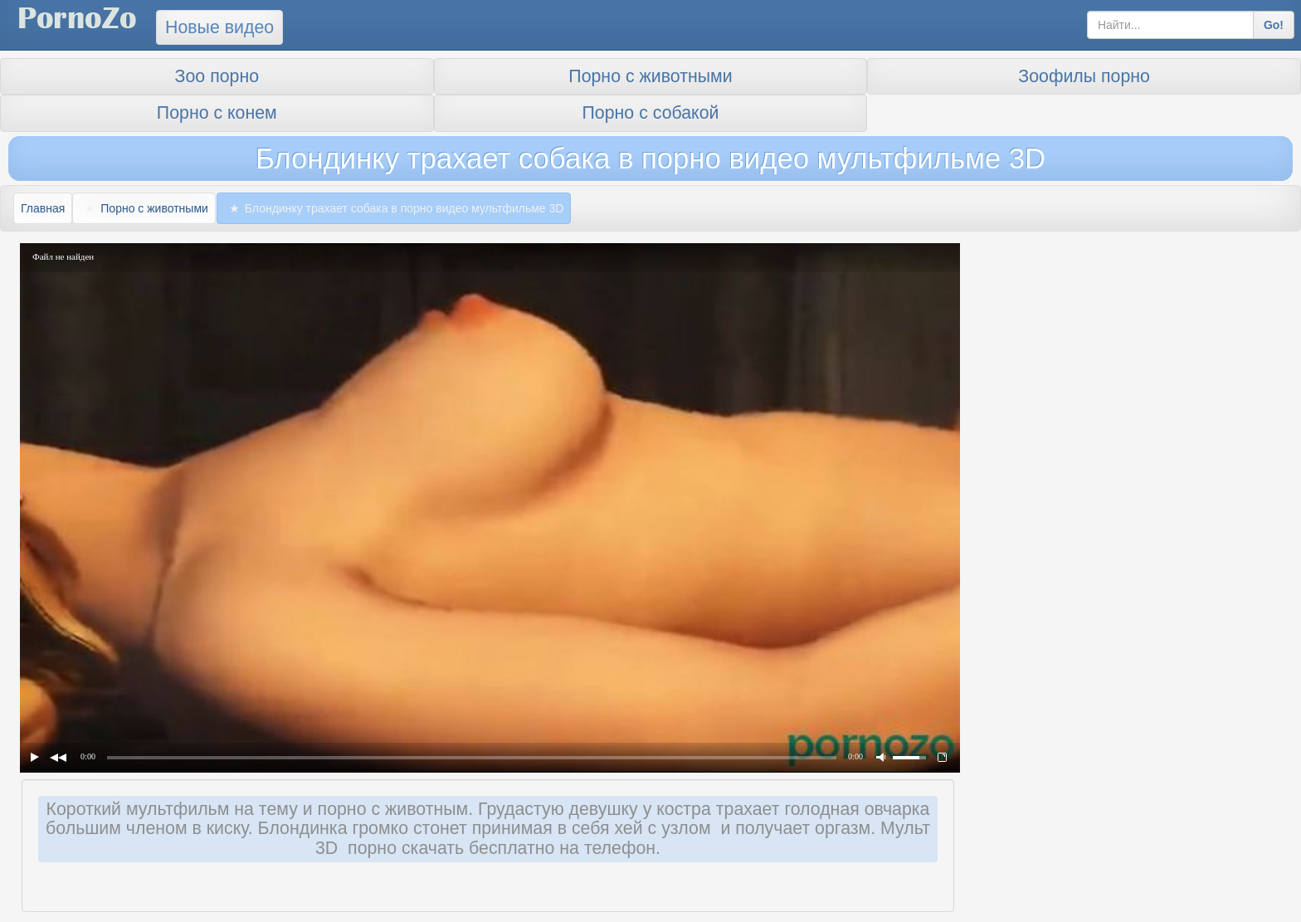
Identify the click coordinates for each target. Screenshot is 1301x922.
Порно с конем (217, 113)
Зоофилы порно (1084, 76)
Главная (43, 208)
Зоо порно (217, 76)
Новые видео (219, 27)
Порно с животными (650, 76)
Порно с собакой (650, 113)
